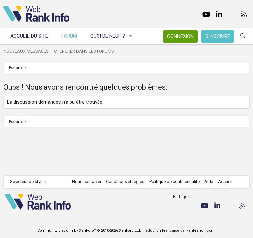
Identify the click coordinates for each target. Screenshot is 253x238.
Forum (69, 36)
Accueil (225, 181)
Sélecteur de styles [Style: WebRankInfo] (28, 181)
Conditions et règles (125, 181)
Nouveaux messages (26, 51)
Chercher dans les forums (84, 51)
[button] (131, 36)
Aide (208, 181)
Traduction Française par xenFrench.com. (179, 230)
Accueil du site (29, 36)
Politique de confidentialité (174, 181)
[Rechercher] (243, 36)
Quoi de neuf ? (107, 36)
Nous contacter (86, 181)
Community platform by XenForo (89, 230)
